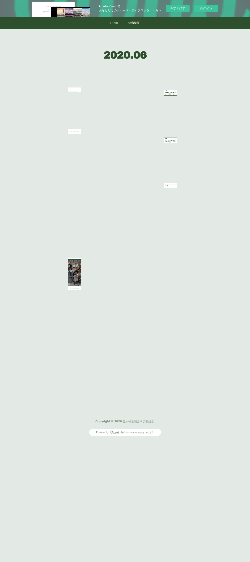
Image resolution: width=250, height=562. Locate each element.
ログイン (206, 8)
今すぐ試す (178, 8)
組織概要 (134, 23)
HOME (114, 23)
